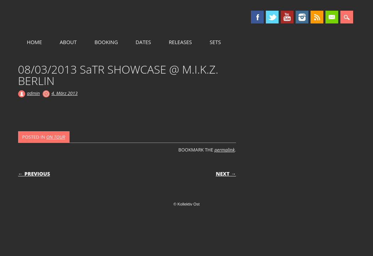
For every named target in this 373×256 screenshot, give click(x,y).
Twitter (272, 17)
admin (33, 93)
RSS (317, 17)
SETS (215, 42)
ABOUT (68, 42)
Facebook (257, 17)
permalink (224, 149)
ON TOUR (55, 137)
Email (331, 17)
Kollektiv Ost (78, 17)
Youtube (287, 17)
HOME (34, 42)
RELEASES (180, 42)
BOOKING (106, 42)
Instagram (302, 17)
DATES (143, 42)
